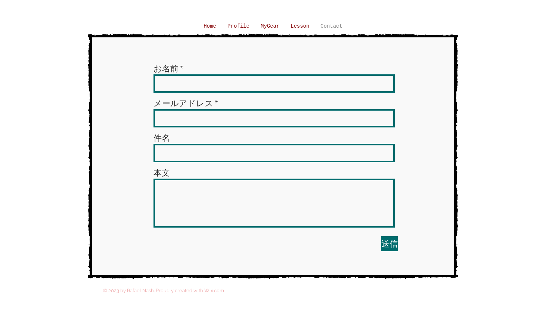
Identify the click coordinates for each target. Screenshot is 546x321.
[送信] (389, 243)
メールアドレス (183, 103)
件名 (161, 138)
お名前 (166, 68)
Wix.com (214, 290)
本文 (161, 173)
